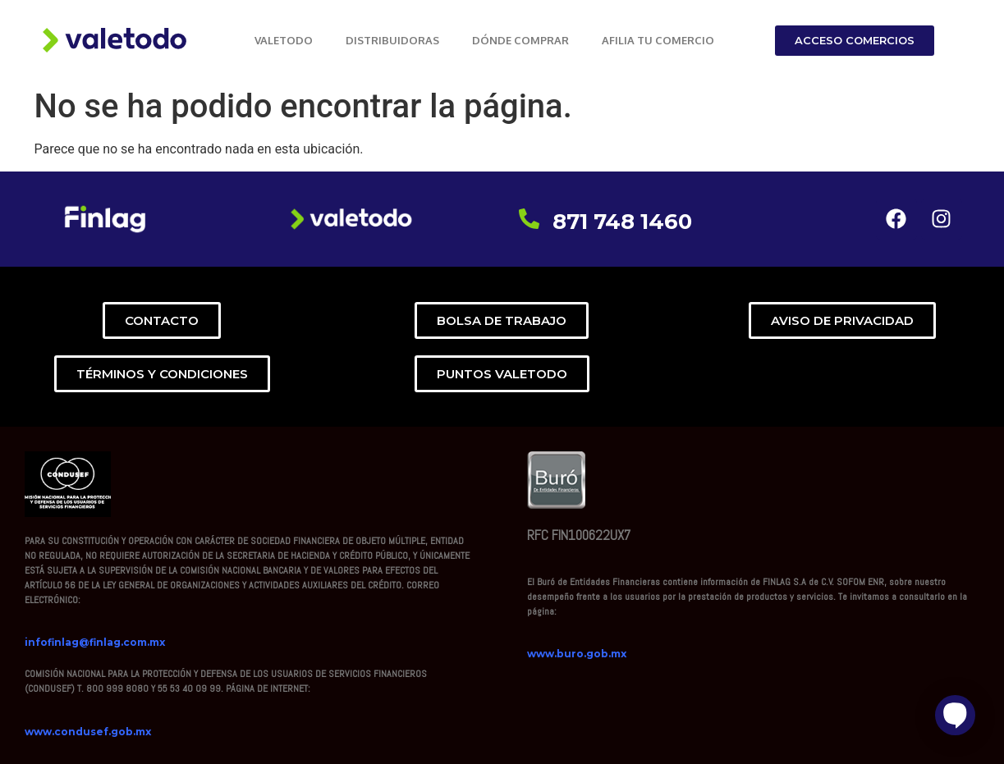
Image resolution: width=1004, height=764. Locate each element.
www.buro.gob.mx (576, 653)
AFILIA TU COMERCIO (658, 40)
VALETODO (283, 40)
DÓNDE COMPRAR (520, 40)
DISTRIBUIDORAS (392, 40)
